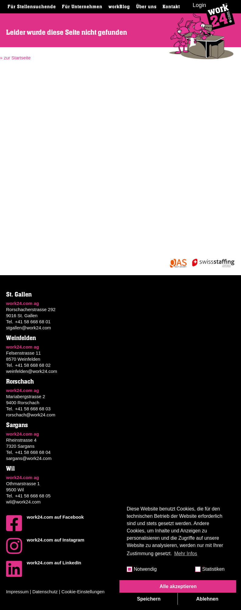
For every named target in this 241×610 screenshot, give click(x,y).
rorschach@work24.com (30, 414)
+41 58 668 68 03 (32, 408)
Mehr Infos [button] (185, 553)
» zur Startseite (15, 57)
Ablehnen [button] (207, 598)
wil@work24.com (23, 501)
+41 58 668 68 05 (32, 495)
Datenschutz (44, 591)
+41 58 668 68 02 (32, 365)
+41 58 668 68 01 (32, 321)
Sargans (17, 425)
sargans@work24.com (28, 458)
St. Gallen (19, 294)
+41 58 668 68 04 (32, 452)
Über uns (146, 7)
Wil (10, 468)
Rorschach (20, 381)
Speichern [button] (148, 598)
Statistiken (213, 569)
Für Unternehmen (82, 7)
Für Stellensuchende (32, 7)
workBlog (119, 7)
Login (199, 5)
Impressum (17, 591)
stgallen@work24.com (28, 327)
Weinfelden (21, 338)
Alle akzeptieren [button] (178, 586)
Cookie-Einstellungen (83, 591)
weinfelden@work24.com (31, 371)
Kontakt (171, 7)
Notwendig (145, 569)
